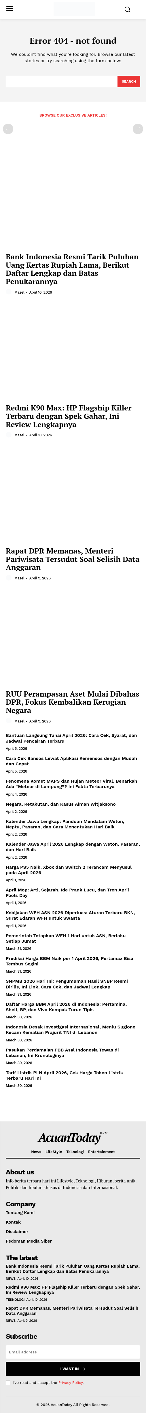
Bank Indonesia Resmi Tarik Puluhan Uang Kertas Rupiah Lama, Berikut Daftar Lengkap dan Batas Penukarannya (72, 269)
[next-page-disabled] (138, 129)
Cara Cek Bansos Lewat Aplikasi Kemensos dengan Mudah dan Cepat (71, 761)
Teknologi (15, 1300)
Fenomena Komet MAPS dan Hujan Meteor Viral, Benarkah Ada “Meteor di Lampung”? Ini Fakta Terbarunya (71, 783)
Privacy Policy (70, 1382)
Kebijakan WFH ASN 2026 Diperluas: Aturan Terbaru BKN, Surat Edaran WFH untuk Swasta (70, 915)
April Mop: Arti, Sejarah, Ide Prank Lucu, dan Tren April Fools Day (67, 892)
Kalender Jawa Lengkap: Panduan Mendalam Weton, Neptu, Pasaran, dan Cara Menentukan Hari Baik (65, 824)
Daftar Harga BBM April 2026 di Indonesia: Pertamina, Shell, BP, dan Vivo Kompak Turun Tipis (66, 1006)
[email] (73, 1352)
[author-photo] (9, 292)
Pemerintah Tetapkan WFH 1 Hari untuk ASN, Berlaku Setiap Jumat (66, 938)
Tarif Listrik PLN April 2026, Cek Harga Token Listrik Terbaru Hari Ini (64, 1075)
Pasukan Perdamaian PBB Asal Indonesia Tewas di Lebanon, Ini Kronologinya (62, 1052)
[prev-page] (8, 129)
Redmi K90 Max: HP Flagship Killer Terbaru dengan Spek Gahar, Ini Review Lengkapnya (69, 416)
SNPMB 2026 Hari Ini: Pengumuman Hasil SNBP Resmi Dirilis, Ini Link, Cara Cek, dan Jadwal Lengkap (67, 983)
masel (19, 292)
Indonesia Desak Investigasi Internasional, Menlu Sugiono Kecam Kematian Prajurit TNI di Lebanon (70, 1029)
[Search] (128, 81)
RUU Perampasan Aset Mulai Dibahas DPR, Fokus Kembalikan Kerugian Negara (72, 702)
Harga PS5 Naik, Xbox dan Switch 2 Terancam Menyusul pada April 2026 (69, 869)
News (11, 1279)
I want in (73, 1369)
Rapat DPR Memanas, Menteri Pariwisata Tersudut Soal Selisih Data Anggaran (72, 559)
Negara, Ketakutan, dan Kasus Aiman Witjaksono (61, 804)
